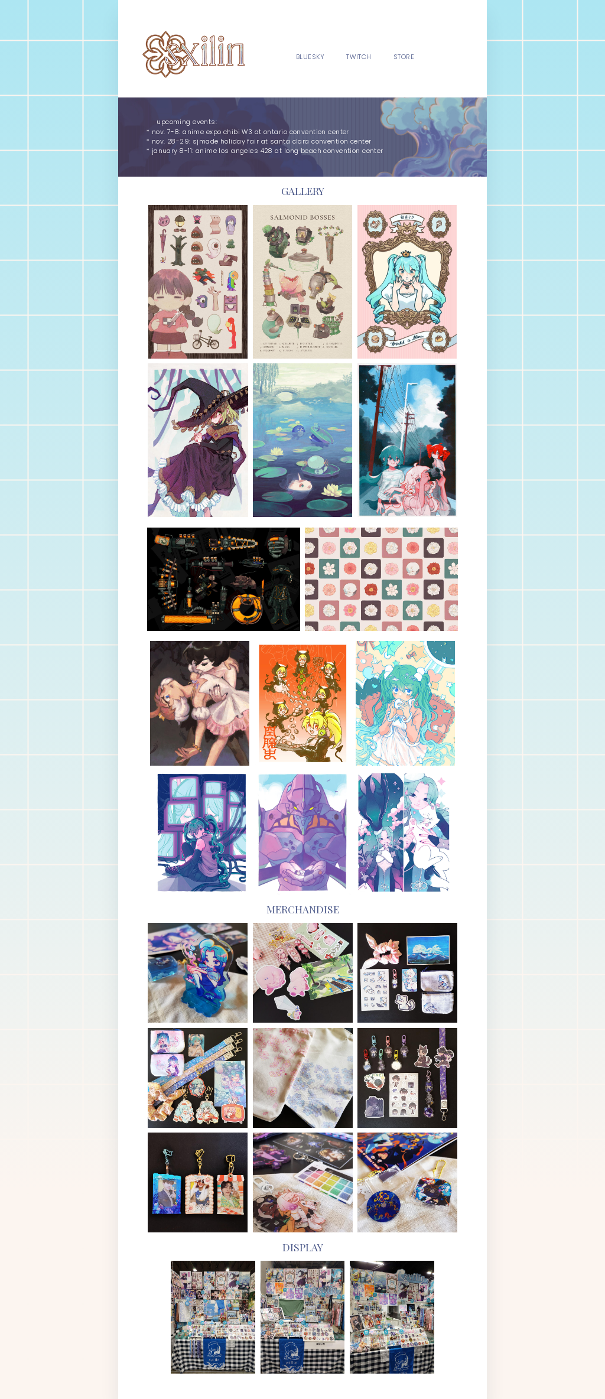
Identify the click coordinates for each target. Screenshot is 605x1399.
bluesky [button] (310, 57)
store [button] (403, 57)
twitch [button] (359, 57)
